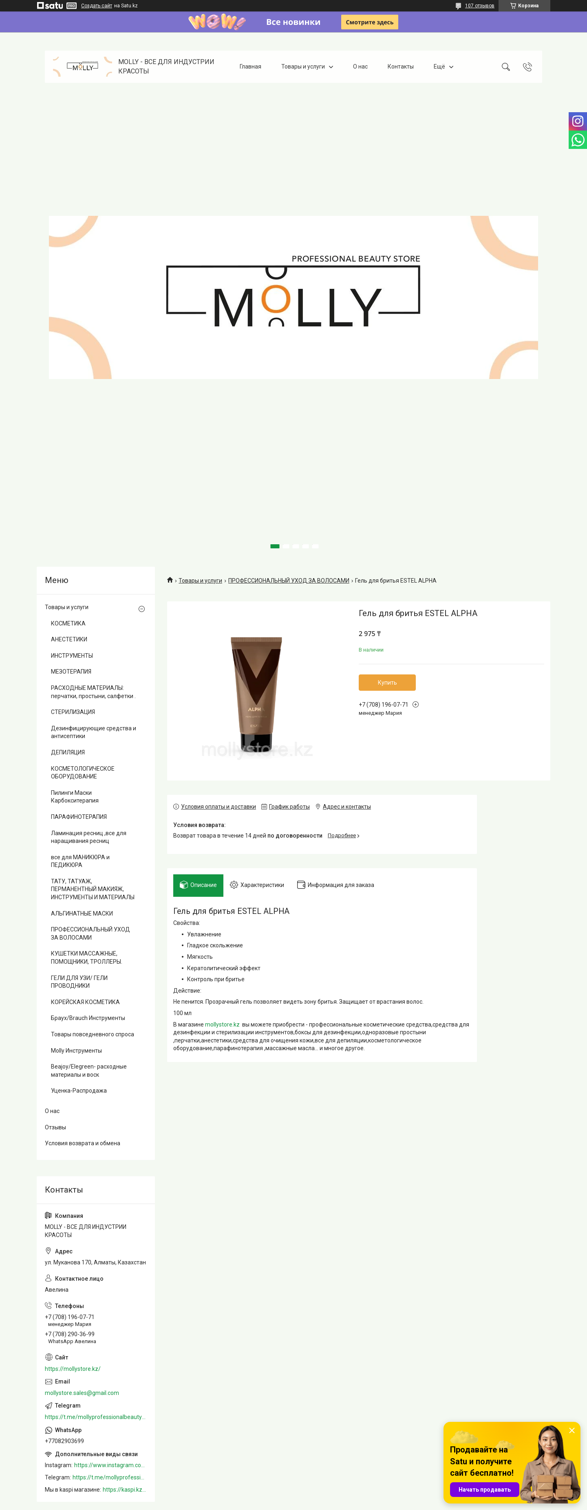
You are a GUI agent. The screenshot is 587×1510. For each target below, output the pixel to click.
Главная (250, 66)
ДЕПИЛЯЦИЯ (68, 752)
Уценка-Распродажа (79, 1090)
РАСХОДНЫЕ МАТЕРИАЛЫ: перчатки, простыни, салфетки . (93, 692)
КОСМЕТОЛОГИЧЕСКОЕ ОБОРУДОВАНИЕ (83, 772)
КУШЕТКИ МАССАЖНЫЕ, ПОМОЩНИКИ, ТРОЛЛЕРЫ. (86, 957)
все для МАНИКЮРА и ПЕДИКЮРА (80, 861)
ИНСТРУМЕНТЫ (72, 655)
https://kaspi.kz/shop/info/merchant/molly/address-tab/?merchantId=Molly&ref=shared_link (125, 1489)
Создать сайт (96, 6)
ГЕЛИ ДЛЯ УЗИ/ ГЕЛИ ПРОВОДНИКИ (79, 982)
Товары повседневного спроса (92, 1034)
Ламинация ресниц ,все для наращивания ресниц (88, 837)
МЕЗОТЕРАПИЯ (71, 671)
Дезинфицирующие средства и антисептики (93, 732)
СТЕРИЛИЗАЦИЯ (73, 712)
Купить (387, 682)
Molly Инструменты (76, 1050)
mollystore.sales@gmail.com (82, 1393)
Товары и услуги (303, 66)
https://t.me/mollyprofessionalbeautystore (96, 1417)
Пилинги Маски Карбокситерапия (75, 796)
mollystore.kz (222, 1027)
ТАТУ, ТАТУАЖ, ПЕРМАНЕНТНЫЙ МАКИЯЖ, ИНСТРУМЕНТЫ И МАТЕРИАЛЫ (93, 889)
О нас (360, 66)
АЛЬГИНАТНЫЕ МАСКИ (82, 913)
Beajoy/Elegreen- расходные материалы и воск (89, 1070)
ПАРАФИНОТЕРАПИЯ (79, 817)
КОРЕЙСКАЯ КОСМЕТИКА (85, 1002)
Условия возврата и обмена (82, 1143)
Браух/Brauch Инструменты (88, 1018)
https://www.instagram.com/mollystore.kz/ (110, 1465)
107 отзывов (479, 6)
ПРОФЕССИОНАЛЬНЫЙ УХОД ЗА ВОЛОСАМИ (288, 580)
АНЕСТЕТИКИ (69, 639)
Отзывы (55, 1127)
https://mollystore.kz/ (73, 1369)
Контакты (401, 66)
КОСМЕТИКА (68, 623)
